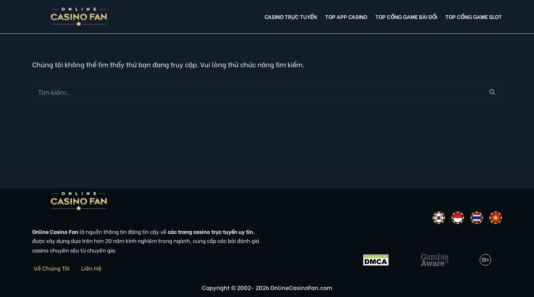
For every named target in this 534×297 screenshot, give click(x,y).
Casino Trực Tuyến (291, 16)
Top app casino (346, 16)
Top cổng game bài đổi (406, 16)
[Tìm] (257, 91)
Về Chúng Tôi (52, 268)
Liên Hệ (91, 268)
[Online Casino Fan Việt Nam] (79, 16)
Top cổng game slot (473, 16)
